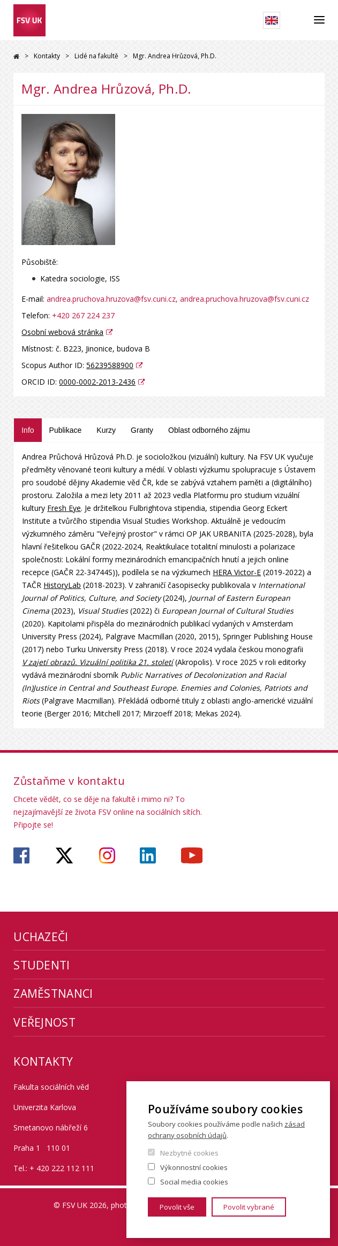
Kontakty (47, 55)
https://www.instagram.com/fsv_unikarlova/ (107, 855)
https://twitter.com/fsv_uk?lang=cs (64, 855)
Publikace (65, 430)
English (271, 20)
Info (27, 430)
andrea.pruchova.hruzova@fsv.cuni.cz (111, 299)
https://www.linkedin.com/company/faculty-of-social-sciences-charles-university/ (148, 855)
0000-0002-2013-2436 (97, 382)
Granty (142, 430)
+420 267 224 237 (83, 315)
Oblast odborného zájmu (209, 430)
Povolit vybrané (248, 1207)
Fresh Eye (64, 508)
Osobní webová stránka (62, 332)
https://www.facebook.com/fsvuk (21, 855)
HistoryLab (62, 585)
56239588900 (109, 365)
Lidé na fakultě (96, 55)
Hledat (297, 20)
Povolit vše (177, 1207)
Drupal (16, 56)
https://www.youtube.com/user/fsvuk (191, 855)
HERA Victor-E (237, 572)
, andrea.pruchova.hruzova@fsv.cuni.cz (242, 299)
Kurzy (106, 430)
